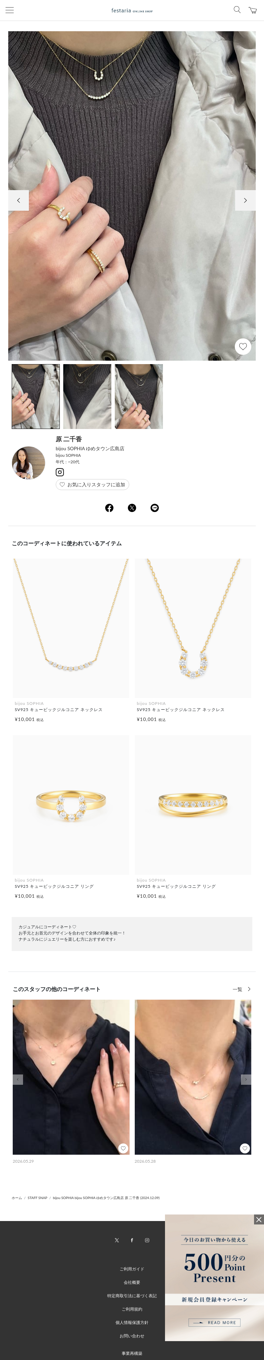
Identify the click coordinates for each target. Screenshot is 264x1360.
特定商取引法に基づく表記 (132, 1295)
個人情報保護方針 (132, 1322)
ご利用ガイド (132, 1268)
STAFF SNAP (37, 1198)
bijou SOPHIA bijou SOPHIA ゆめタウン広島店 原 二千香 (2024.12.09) (106, 1198)
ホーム (17, 1198)
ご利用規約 (132, 1309)
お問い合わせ (132, 1335)
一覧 (238, 989)
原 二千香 (69, 439)
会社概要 (132, 1282)
